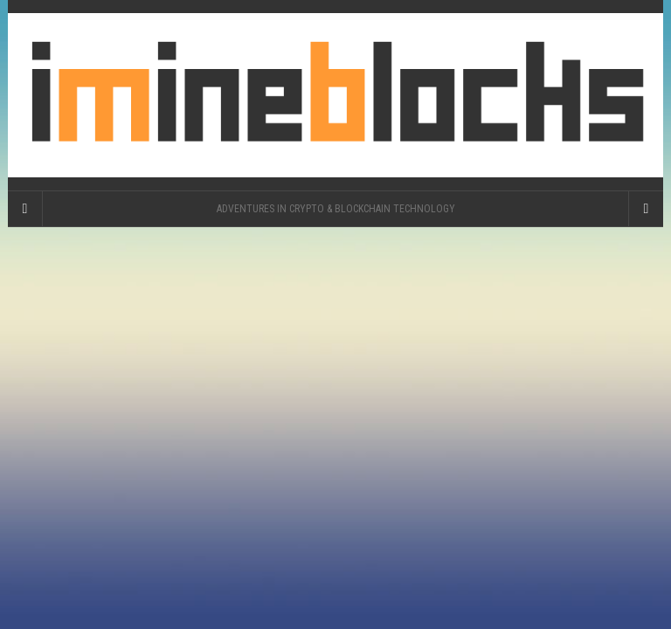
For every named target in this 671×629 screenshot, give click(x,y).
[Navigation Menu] (645, 208)
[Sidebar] (25, 208)
